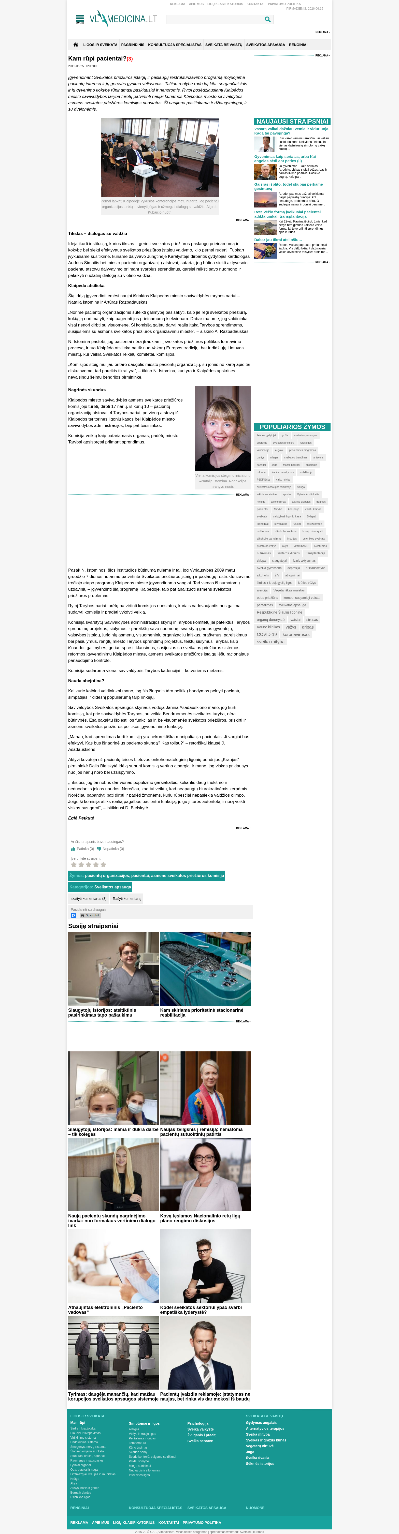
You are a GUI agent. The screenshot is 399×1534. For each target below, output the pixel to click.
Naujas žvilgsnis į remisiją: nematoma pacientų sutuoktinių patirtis (201, 1132)
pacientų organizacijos (107, 875)
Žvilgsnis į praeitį (202, 1435)
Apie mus (196, 4)
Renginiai (79, 1508)
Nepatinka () (113, 849)
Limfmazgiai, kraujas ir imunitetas (93, 1474)
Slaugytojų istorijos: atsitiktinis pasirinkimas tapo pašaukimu (102, 1013)
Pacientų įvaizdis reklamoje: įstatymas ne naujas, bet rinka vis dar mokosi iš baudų (205, 1397)
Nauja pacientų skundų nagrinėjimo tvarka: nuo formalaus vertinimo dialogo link (111, 1220)
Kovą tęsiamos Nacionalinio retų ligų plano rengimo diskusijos (200, 1218)
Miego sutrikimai (140, 1466)
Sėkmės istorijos (260, 1464)
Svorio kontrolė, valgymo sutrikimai (152, 1456)
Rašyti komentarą (126, 899)
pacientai (140, 875)
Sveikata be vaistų (264, 1416)
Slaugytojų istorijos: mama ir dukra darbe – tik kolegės (113, 1132)
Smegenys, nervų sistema (88, 1447)
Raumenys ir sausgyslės (87, 1460)
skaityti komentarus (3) (89, 899)
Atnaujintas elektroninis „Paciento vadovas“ (105, 1310)
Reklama (177, 4)
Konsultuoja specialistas (155, 1508)
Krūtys (74, 1479)
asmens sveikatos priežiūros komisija (187, 875)
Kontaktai (255, 4)
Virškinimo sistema (83, 1437)
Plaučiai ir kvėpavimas (85, 1433)
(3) (129, 59)
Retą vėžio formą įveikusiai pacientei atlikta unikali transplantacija (287, 214)
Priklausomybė (139, 1461)
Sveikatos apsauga (112, 887)
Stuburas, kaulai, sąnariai (87, 1456)
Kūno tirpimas (138, 1447)
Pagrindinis (133, 45)
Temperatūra (137, 1443)
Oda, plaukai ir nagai (84, 1469)
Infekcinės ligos (139, 1475)
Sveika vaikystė (201, 1429)
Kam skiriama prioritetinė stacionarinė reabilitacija (201, 1013)
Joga (250, 1452)
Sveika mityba (258, 1434)
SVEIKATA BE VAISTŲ (224, 45)
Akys (73, 1483)
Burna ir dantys (80, 1492)
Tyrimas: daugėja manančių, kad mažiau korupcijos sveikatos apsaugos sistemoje (113, 1397)
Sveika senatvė (200, 1441)
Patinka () (85, 849)
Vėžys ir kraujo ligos (142, 1434)
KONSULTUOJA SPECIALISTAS (175, 45)
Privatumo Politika (284, 4)
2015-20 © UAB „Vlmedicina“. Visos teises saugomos (171, 1532)
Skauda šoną (138, 1452)
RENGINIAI (298, 45)
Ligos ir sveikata (100, 45)
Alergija (134, 1429)
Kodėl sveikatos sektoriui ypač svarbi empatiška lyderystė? (201, 1310)
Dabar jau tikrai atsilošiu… (278, 239)
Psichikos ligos (80, 1497)
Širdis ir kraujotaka (83, 1428)
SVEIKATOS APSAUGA (265, 45)
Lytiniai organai (80, 1465)
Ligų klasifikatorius (225, 4)
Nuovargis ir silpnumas (144, 1470)
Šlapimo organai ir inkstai (87, 1451)
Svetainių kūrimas (252, 1532)
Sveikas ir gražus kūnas (266, 1440)
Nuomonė (255, 1508)
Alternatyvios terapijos (265, 1428)
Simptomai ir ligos (144, 1423)
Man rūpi (77, 1423)
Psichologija (198, 1423)
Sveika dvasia (257, 1458)
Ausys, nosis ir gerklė (84, 1488)
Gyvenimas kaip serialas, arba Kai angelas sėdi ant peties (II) (285, 158)
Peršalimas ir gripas (142, 1438)
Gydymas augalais (261, 1423)
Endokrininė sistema (84, 1442)
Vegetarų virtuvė (260, 1446)
